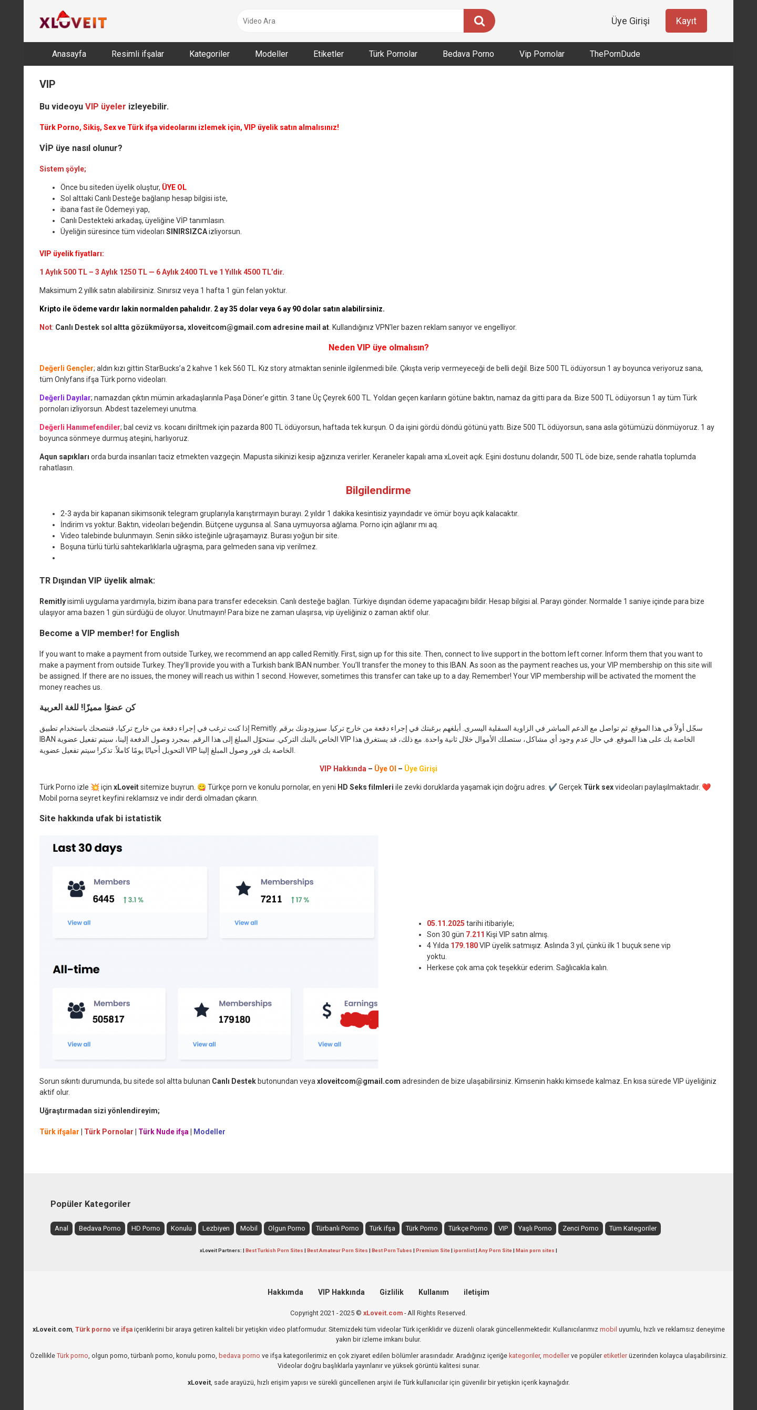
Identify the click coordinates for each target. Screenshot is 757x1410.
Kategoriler (209, 54)
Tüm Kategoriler (633, 1228)
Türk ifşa (382, 1228)
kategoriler (524, 1355)
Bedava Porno (468, 54)
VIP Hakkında (341, 1292)
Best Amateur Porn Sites (337, 1250)
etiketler (615, 1355)
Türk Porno (422, 1228)
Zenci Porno (580, 1228)
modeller (556, 1355)
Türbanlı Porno (337, 1228)
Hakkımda (285, 1292)
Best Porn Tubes (392, 1250)
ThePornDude (615, 54)
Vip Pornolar (542, 54)
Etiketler (328, 54)
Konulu (181, 1228)
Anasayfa (69, 54)
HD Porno (145, 1228)
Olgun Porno (286, 1228)
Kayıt (686, 20)
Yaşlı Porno (535, 1228)
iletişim (476, 1292)
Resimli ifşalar (137, 54)
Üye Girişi (630, 20)
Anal (61, 1228)
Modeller (271, 54)
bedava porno (239, 1355)
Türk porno (72, 1355)
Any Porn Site (495, 1250)
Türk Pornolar (393, 54)
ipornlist (464, 1250)
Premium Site (433, 1250)
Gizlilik (392, 1292)
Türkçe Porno (468, 1228)
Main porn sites (535, 1250)
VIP (503, 1228)
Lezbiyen (216, 1228)
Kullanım (433, 1292)
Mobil (249, 1228)
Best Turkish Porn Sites (274, 1250)
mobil (608, 1329)
